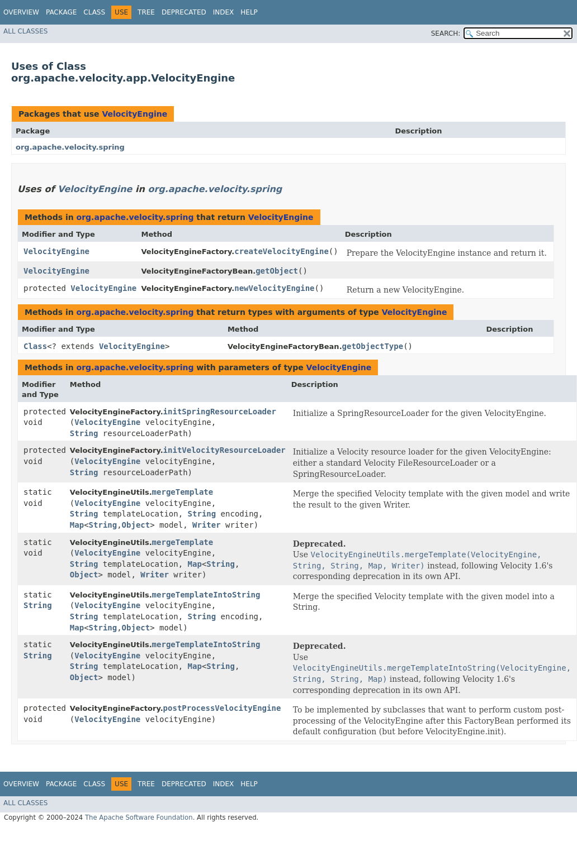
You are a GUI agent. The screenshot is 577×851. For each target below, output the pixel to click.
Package (61, 12)
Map (77, 524)
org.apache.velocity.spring (70, 147)
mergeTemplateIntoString (206, 594)
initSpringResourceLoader (219, 411)
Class (94, 12)
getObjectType (373, 346)
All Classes (25, 31)
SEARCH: (446, 33)
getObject (277, 270)
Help (249, 12)
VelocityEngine (134, 113)
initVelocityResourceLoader (224, 450)
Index (223, 12)
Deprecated (184, 12)
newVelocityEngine (274, 288)
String (84, 433)
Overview (21, 12)
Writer (206, 524)
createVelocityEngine (281, 251)
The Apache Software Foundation (139, 817)
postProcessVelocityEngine (222, 708)
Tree (146, 12)
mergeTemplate (183, 491)
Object (136, 524)
